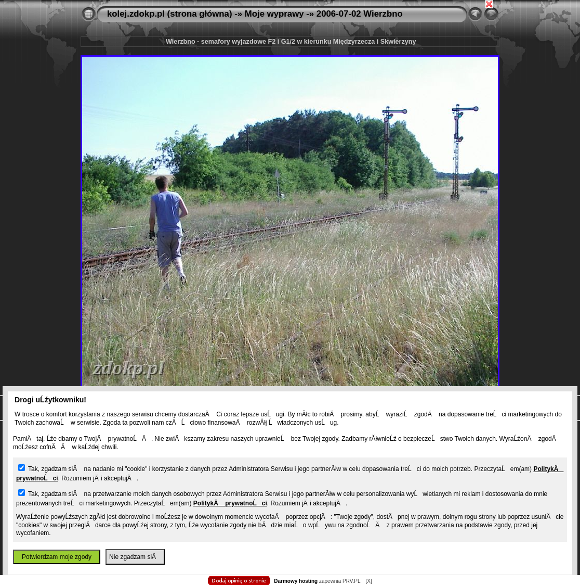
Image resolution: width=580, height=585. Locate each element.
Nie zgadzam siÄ (135, 557)
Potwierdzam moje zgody (56, 557)
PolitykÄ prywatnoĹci (230, 503)
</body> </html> (290, 52)
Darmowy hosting (296, 581)
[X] (368, 581)
